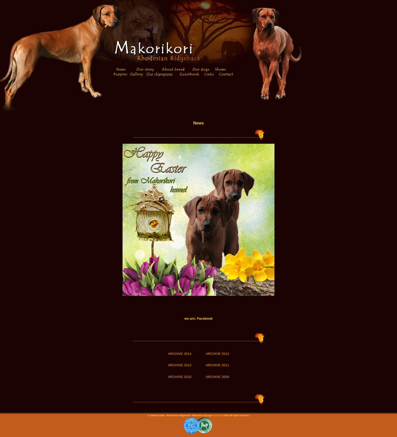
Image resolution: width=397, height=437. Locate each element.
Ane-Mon (218, 415)
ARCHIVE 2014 (179, 354)
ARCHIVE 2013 (217, 354)
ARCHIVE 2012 (179, 365)
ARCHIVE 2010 (179, 377)
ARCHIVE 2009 (217, 377)
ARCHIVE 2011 (217, 365)
